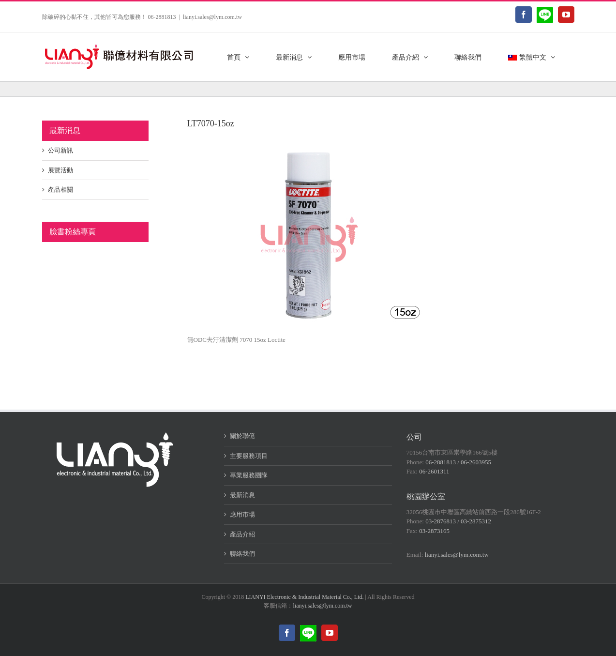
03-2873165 (434, 530)
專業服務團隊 (249, 475)
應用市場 (242, 514)
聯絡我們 (242, 553)
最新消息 (242, 495)
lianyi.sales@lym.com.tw (212, 17)
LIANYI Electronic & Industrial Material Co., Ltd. (304, 597)
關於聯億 (242, 436)
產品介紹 (242, 534)
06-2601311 (434, 471)
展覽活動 (60, 170)
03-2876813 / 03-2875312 (458, 521)
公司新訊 (60, 150)
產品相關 (60, 189)
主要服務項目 (249, 455)
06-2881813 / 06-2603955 (458, 462)
